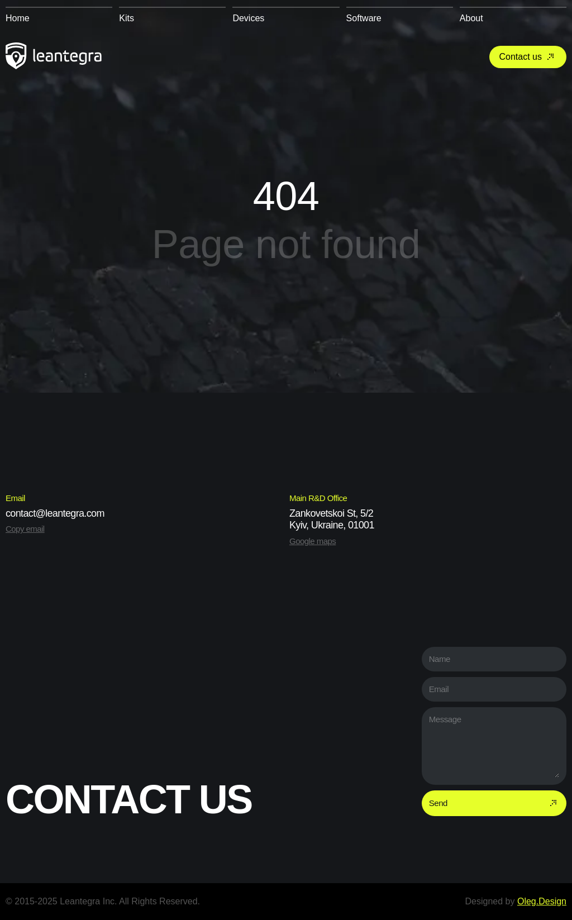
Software (364, 18)
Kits (126, 18)
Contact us (527, 57)
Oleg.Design (541, 901)
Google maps (312, 541)
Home (18, 18)
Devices (248, 18)
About (471, 18)
